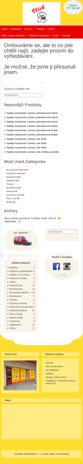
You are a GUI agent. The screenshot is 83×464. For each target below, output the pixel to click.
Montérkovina (12, 187)
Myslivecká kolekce (16, 169)
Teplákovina (12, 180)
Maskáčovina (12, 177)
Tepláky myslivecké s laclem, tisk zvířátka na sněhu (32, 152)
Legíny (12, 281)
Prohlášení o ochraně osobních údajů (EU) (60, 381)
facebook (56, 266)
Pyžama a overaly (15, 194)
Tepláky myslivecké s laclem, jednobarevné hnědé (31, 126)
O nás (55, 35)
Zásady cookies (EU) (55, 377)
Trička (9, 184)
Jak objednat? (52, 370)
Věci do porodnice (54, 366)
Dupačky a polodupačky (21, 271)
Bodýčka (10, 202)
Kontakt (66, 35)
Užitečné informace (39, 35)
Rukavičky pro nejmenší (21, 307)
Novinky (28, 29)
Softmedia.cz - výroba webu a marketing (46, 454)
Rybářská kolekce (15, 173)
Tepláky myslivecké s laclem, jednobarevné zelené (32, 113)
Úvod (4, 29)
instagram (66, 266)
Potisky (40, 29)
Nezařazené (15, 296)
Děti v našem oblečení (13, 35)
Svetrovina (11, 191)
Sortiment (16, 29)
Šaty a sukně (12, 198)
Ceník (51, 29)
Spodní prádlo (16, 317)
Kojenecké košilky (18, 278)
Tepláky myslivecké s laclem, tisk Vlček (26, 139)
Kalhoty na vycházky (19, 274)
